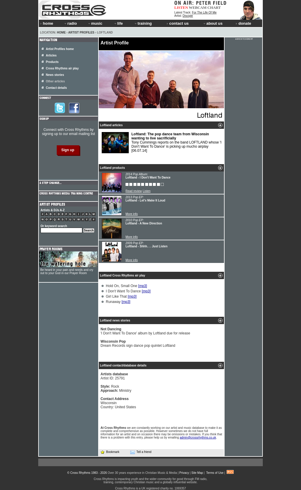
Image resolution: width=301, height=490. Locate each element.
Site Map (197, 472)
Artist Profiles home (60, 49)
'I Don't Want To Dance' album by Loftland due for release (145, 331)
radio (70, 23)
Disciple (188, 15)
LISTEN (181, 7)
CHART (214, 7)
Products (52, 62)
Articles (51, 55)
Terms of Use (214, 472)
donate (243, 23)
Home (61, 32)
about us (213, 23)
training (143, 23)
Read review (134, 191)
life (118, 23)
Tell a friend (140, 452)
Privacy (184, 472)
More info (132, 214)
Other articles (55, 81)
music (95, 23)
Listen (146, 191)
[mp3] (142, 286)
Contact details (56, 87)
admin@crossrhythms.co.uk (198, 437)
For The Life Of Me (204, 12)
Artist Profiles (81, 32)
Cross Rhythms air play (62, 68)
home (46, 23)
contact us (178, 23)
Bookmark (109, 452)
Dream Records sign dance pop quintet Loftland (138, 343)
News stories (55, 74)
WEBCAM (197, 7)
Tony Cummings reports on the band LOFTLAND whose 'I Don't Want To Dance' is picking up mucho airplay (161, 142)
